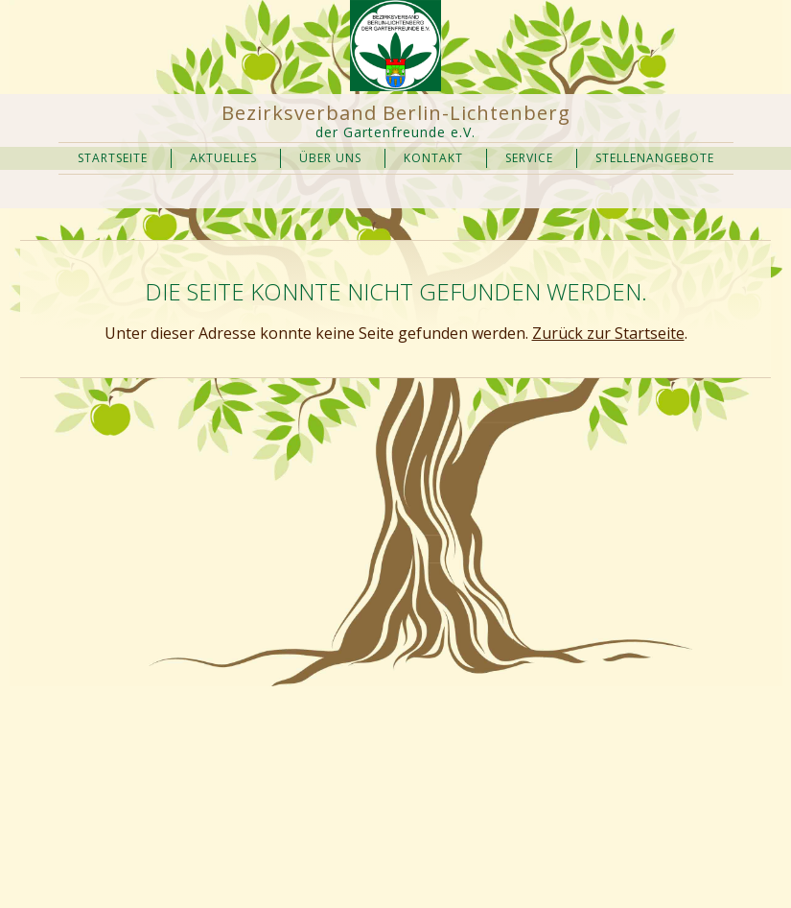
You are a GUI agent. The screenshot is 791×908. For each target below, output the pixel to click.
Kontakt (433, 158)
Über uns (330, 158)
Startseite (113, 158)
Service (529, 158)
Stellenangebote (654, 158)
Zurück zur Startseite (608, 333)
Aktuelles (223, 158)
